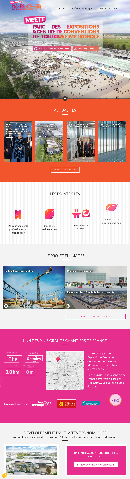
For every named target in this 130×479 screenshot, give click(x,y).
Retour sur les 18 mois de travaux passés (96, 298)
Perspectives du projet (96, 277)
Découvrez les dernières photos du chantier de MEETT (112, 141)
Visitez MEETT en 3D (87, 49)
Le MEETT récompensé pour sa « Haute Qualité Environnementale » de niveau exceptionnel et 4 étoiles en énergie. (18, 141)
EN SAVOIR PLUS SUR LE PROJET (96, 464)
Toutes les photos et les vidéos (95, 317)
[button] (4, 475)
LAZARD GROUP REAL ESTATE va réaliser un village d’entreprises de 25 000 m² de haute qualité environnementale (49, 141)
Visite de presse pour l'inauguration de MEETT (81, 141)
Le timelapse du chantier (34, 287)
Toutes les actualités (65, 170)
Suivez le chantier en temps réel (51, 48)
